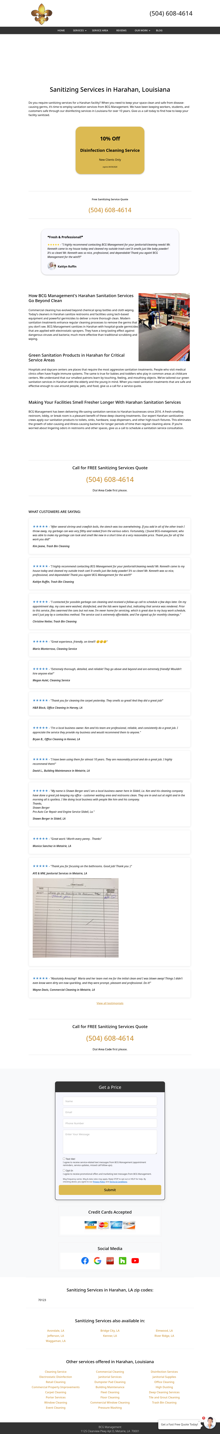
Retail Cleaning (56, 1344)
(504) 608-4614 (171, 13)
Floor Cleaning (110, 1360)
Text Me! (70, 1121)
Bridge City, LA (110, 1293)
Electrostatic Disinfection (55, 1339)
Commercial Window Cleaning (110, 1365)
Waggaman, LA (56, 1303)
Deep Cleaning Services (164, 1355)
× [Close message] (199, 1421)
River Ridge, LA (164, 1298)
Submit (110, 1152)
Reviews (121, 30)
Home (61, 30)
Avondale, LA (55, 1293)
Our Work (143, 31)
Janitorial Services (110, 1339)
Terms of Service (136, 1427)
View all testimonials (110, 966)
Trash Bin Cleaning (164, 1365)
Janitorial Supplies (164, 1339)
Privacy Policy (99, 1144)
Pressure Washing (110, 1370)
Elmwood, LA (164, 1293)
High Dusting (164, 1350)
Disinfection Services (164, 1334)
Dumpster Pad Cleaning (110, 1344)
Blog (159, 30)
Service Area (100, 30)
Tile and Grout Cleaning (164, 1360)
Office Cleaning (164, 1344)
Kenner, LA (110, 1298)
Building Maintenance (110, 1350)
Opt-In (69, 1133)
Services (80, 31)
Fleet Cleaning (110, 1355)
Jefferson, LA (55, 1298)
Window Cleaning (55, 1365)
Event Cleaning (55, 1370)
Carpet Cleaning (55, 1355)
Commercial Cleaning (110, 1334)
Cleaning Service (56, 1334)
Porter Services (56, 1360)
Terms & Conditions (118, 1144)
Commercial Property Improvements (56, 1350)
